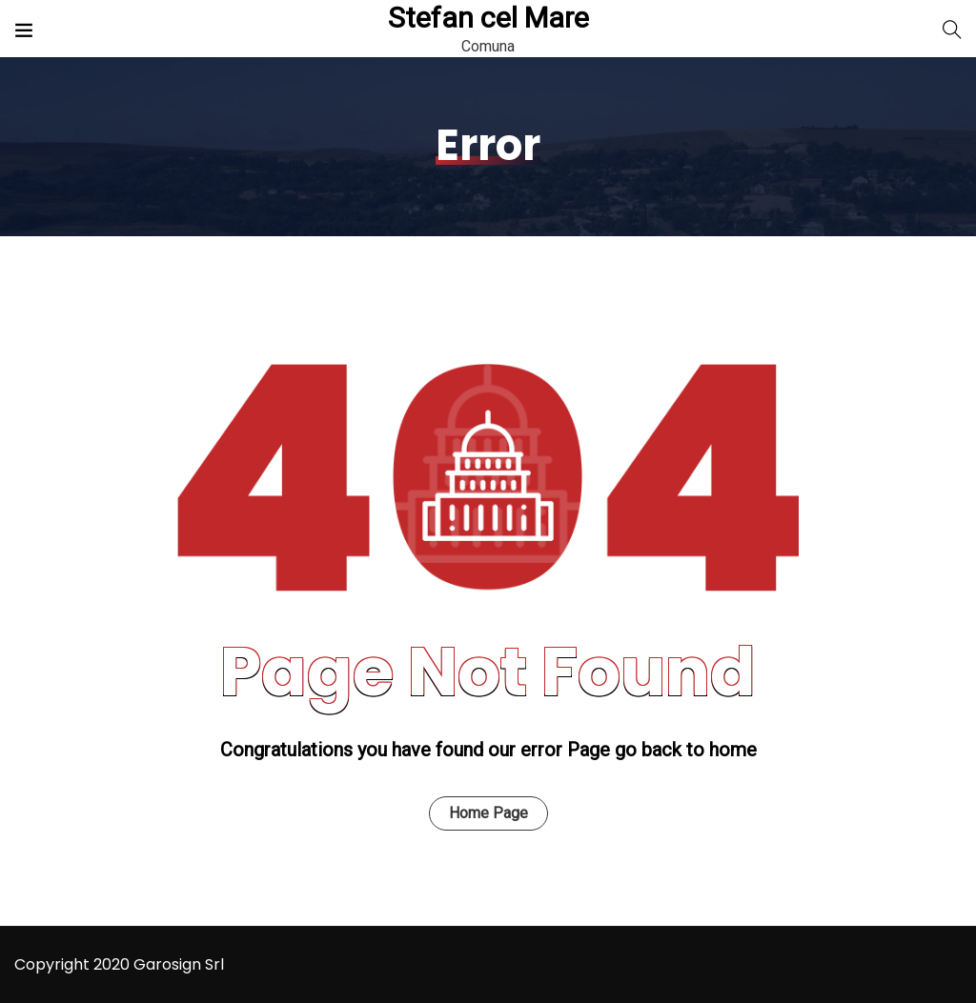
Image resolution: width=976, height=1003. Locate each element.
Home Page (488, 813)
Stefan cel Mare (488, 18)
